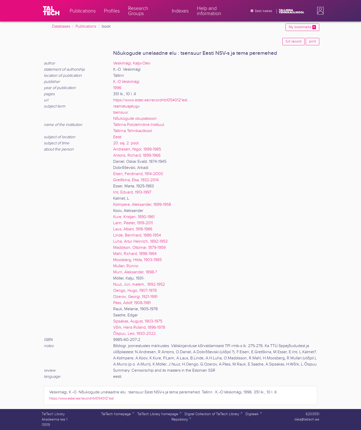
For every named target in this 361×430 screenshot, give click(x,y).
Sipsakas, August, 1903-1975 (137, 321)
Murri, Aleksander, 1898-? (135, 272)
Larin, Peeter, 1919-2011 (133, 223)
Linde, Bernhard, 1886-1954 (137, 235)
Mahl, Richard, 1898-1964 (135, 253)
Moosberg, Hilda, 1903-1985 (137, 259)
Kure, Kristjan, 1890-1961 (134, 216)
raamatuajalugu (126, 106)
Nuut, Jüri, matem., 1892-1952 (139, 284)
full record (293, 41)
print (312, 41)
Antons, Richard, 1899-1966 (137, 155)
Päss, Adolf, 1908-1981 (132, 302)
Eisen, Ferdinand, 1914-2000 (138, 173)
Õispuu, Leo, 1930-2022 (134, 333)
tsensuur (120, 112)
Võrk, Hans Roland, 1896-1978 (139, 327)
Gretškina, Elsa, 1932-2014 (136, 180)
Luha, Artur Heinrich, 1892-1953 (140, 241)
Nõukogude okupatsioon (135, 118)
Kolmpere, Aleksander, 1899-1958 (142, 204)
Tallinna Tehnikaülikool (132, 130)
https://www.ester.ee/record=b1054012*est (150, 100)
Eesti (117, 137)
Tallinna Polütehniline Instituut (138, 124)
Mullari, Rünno (125, 266)
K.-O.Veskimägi (126, 81)
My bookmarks (302, 27)
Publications (86, 26)
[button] (319, 11)
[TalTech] (51, 11)
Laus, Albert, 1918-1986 (132, 229)
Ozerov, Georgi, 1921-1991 (135, 296)
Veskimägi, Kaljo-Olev (132, 63)
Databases (61, 26)
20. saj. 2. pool (126, 143)
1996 (117, 87)
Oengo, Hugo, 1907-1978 (135, 290)
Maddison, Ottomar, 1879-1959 (139, 247)
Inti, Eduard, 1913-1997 (132, 192)
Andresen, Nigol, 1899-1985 (137, 149)
